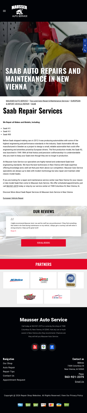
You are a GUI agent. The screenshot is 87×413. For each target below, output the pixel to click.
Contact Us (8, 375)
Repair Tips (9, 371)
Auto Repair (9, 367)
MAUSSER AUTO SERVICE (17, 101)
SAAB (33, 104)
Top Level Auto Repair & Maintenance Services (49, 101)
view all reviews (43, 242)
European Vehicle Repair (13, 198)
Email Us (79, 382)
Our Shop (7, 363)
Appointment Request (14, 380)
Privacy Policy (76, 395)
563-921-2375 (12, 186)
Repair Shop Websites (31, 395)
